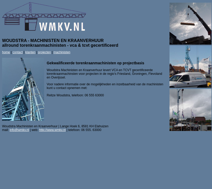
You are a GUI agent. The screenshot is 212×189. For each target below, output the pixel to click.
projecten (44, 52)
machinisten (62, 52)
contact (18, 52)
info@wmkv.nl (19, 130)
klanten (30, 52)
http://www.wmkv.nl (52, 130)
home (6, 52)
